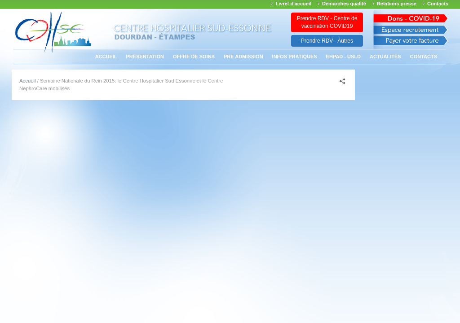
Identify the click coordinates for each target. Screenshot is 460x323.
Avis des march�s (410, 16)
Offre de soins (194, 56)
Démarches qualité (344, 3)
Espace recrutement (410, 29)
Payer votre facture (410, 42)
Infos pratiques (294, 56)
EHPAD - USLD (343, 56)
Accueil (106, 56)
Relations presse (396, 3)
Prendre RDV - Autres (327, 41)
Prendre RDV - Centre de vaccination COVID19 (327, 22)
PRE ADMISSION (243, 56)
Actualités (385, 56)
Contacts (437, 3)
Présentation (145, 56)
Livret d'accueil (293, 3)
